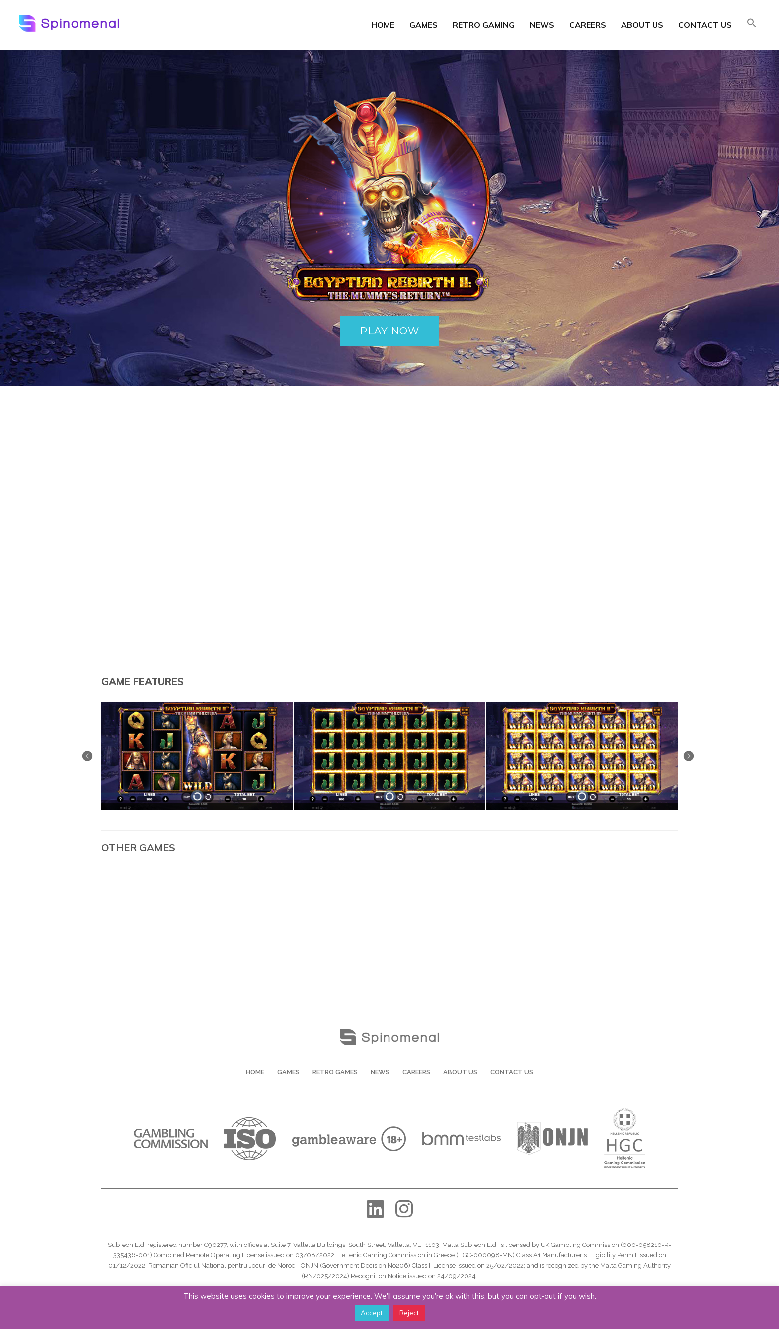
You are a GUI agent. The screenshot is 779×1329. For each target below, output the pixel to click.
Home (382, 25)
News (542, 25)
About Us (642, 25)
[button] (751, 24)
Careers (587, 25)
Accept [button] (372, 1313)
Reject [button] (409, 1313)
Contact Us (705, 25)
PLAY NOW (389, 331)
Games (423, 25)
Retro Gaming (484, 25)
